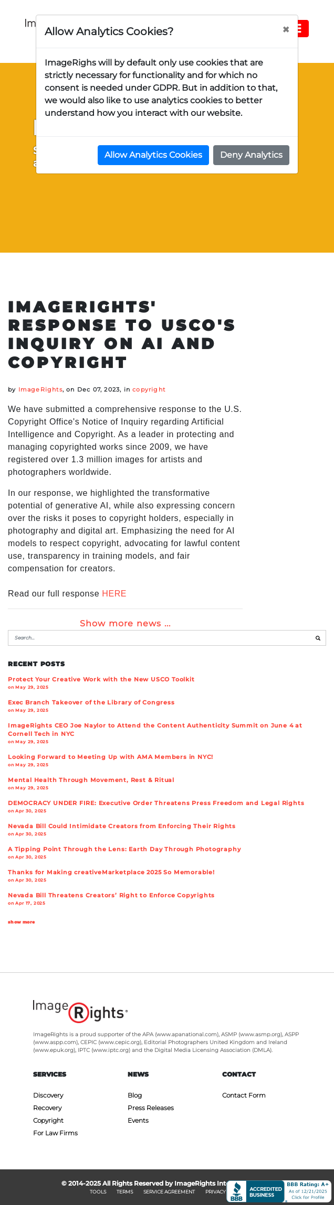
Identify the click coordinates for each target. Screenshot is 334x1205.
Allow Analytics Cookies (153, 155)
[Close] (286, 30)
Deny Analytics (251, 155)
